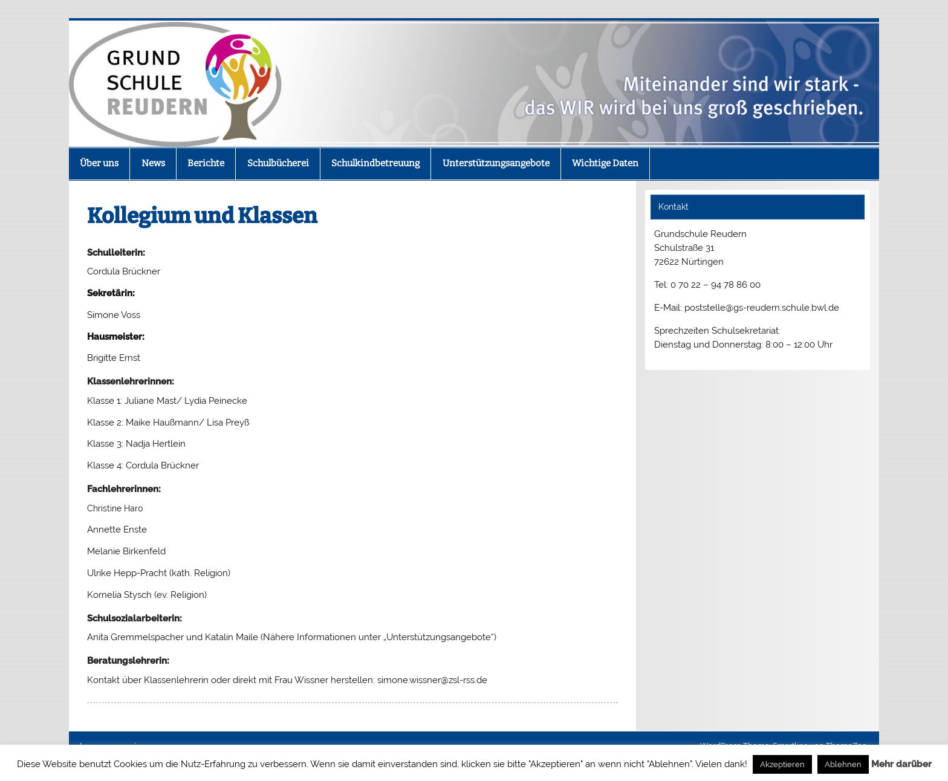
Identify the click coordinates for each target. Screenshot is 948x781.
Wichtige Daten (605, 163)
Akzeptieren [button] (782, 764)
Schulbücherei (278, 163)
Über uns (99, 163)
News (153, 163)
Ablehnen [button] (843, 764)
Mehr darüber (901, 764)
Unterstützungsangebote (496, 163)
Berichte (205, 163)
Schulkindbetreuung (375, 163)
